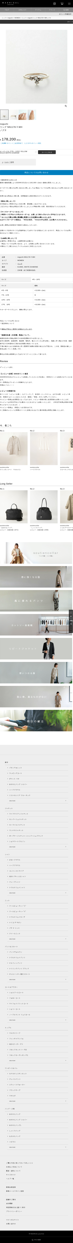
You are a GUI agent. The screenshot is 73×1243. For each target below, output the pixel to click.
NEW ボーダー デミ (16, 1044)
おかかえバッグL (15, 1125)
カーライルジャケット (17, 825)
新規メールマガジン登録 (15, 1191)
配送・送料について (13, 1171)
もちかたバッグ (14, 1136)
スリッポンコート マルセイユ (10, 469)
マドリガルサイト (12, 1220)
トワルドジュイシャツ (17, 887)
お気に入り (23, 10)
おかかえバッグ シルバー (18, 784)
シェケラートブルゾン (17, 841)
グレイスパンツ (15, 1079)
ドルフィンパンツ (15, 963)
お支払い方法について (14, 1167)
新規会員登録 (11, 1187)
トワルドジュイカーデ (17, 917)
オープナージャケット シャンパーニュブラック (26, 836)
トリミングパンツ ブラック (19, 968)
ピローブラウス (14, 860)
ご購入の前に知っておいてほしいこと (19, 1163)
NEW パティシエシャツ (17, 876)
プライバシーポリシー (14, 1211)
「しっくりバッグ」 (36, 527)
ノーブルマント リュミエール (19, 1015)
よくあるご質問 (8, 162)
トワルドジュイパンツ (17, 957)
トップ (4, 18)
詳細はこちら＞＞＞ (7, 385)
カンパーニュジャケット (18, 819)
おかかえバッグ (14, 1114)
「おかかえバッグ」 (6, 527)
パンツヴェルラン (15, 952)
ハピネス (12, 1142)
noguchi (10, 18)
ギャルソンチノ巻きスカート (19, 974)
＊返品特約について (7, 323)
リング (24, 18)
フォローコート (14, 998)
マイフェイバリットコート (18, 1003)
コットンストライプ (16, 871)
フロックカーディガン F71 (18, 1055)
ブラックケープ (14, 1090)
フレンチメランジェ (16, 1038)
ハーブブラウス (35, 469)
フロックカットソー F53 (18, 1050)
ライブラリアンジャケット (18, 814)
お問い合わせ (11, 1224)
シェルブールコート (16, 992)
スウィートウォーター (17, 1085)
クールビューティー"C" (17, 906)
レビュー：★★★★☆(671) (9, 530)
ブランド (52, 10)
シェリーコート (14, 1009)
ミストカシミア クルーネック (19, 795)
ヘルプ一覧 (10, 1179)
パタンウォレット (15, 768)
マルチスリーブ (14, 1033)
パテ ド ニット (14, 928)
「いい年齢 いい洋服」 (71, 615)
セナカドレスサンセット (18, 1073)
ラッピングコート (15, 773)
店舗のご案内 (11, 1199)
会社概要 (9, 1203)
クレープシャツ (14, 882)
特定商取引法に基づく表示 (15, 1207)
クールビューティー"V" (17, 911)
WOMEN (17, 18)
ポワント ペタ (14, 779)
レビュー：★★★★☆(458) (39, 530)
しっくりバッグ (14, 1131)
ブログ (7, 10)
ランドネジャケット (16, 830)
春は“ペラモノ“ (71, 627)
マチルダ (12, 1096)
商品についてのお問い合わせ (36, 172)
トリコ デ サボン (15, 922)
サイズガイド (11, 1175)
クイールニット (14, 933)
